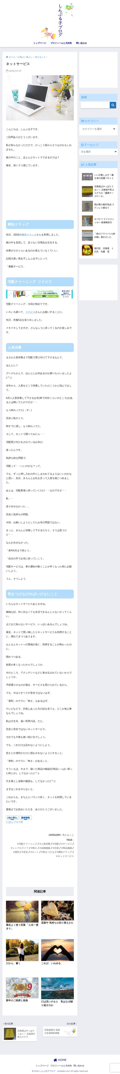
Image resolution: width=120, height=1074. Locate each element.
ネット (35, 852)
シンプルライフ (20, 848)
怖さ (34, 848)
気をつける (48, 852)
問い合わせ (81, 43)
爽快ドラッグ (29, 234)
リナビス (30, 312)
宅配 (56, 843)
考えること (68, 835)
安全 (25, 852)
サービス (67, 843)
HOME (60, 1060)
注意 (56, 848)
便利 (17, 852)
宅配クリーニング (28, 843)
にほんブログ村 (14, 821)
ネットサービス (66, 856)
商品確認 (67, 848)
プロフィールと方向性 (61, 43)
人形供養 (45, 843)
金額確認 (45, 848)
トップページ (39, 43)
